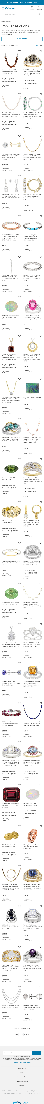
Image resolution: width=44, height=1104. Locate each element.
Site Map (22, 1085)
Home (3, 21)
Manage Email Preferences (22, 1062)
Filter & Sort (22, 39)
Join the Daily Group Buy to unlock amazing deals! (22, 2)
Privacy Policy (22, 1077)
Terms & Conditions (22, 1081)
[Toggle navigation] (2, 8)
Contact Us (22, 1068)
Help (22, 1072)
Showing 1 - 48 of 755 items (9, 45)
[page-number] (20, 1034)
